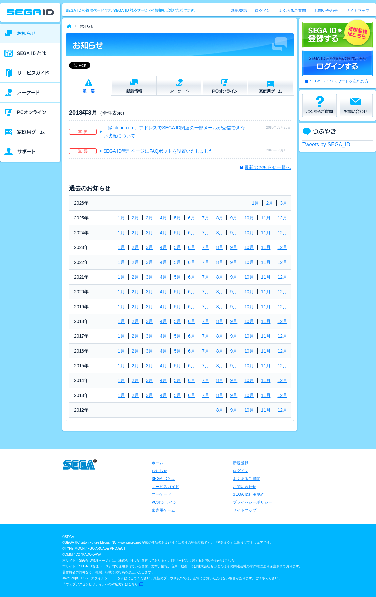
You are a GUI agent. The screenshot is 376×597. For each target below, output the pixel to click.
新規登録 (239, 10)
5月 (177, 217)
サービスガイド (165, 486)
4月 (163, 217)
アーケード (161, 494)
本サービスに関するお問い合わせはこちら (203, 560)
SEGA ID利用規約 (248, 494)
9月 (233, 217)
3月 (283, 203)
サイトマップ (357, 10)
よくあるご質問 (292, 10)
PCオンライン (164, 502)
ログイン (262, 10)
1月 (255, 203)
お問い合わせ (326, 10)
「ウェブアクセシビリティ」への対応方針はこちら (100, 584)
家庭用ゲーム (163, 510)
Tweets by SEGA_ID (326, 144)
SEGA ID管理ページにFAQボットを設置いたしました (158, 151)
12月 (282, 217)
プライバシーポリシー (252, 502)
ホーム (157, 463)
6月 (191, 217)
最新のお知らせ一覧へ (268, 167)
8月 (219, 217)
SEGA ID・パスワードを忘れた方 (339, 81)
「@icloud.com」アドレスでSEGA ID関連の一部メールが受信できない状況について (174, 131)
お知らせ (159, 471)
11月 (266, 217)
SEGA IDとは (163, 478)
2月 (269, 203)
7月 (205, 217)
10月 (249, 217)
